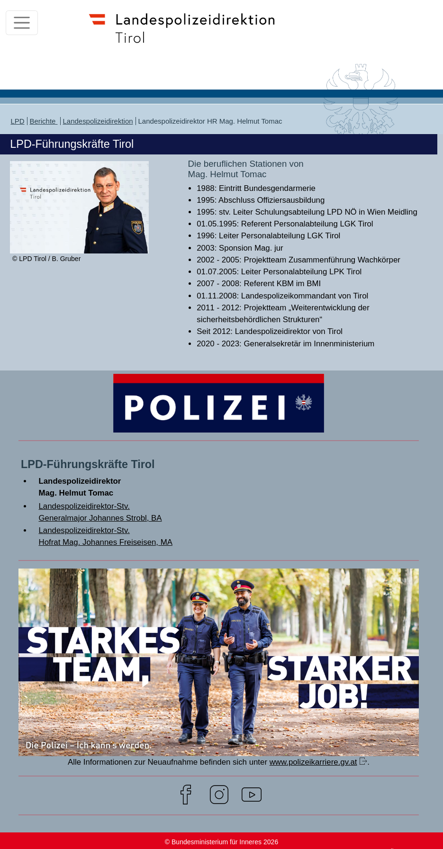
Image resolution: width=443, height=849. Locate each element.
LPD (17, 121)
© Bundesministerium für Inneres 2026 (221, 842)
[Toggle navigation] (22, 22)
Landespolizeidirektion (98, 121)
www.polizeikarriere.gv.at (313, 762)
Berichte (44, 121)
